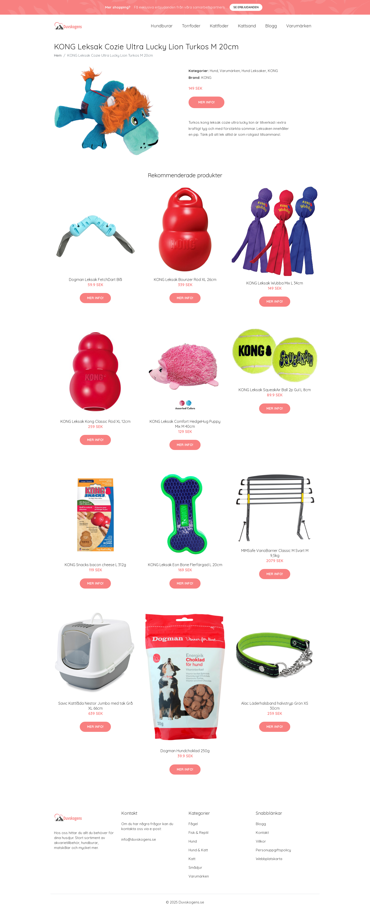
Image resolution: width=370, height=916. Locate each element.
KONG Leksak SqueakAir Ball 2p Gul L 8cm (275, 395)
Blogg (271, 28)
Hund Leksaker (254, 76)
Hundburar (161, 28)
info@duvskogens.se (138, 845)
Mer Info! (206, 108)
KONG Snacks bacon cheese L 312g (95, 570)
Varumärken (298, 28)
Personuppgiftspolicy (273, 855)
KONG (273, 76)
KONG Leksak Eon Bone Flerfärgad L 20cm (185, 570)
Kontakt (262, 838)
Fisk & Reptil (198, 838)
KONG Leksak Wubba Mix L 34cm (274, 288)
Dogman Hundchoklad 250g (185, 756)
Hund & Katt (198, 855)
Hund (214, 76)
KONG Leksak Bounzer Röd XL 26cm (185, 285)
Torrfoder (191, 28)
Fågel (193, 829)
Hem (58, 61)
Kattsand (247, 28)
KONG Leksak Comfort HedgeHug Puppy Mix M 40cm (185, 429)
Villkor (261, 847)
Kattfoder (219, 28)
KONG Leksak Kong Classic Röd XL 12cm (95, 427)
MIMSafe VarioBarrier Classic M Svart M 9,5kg (274, 559)
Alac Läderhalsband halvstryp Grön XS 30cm (274, 711)
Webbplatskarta (269, 864)
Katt (192, 864)
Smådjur (195, 873)
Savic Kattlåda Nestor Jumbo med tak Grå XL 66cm (95, 711)
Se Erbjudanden (246, 7)
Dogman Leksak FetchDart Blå (95, 285)
